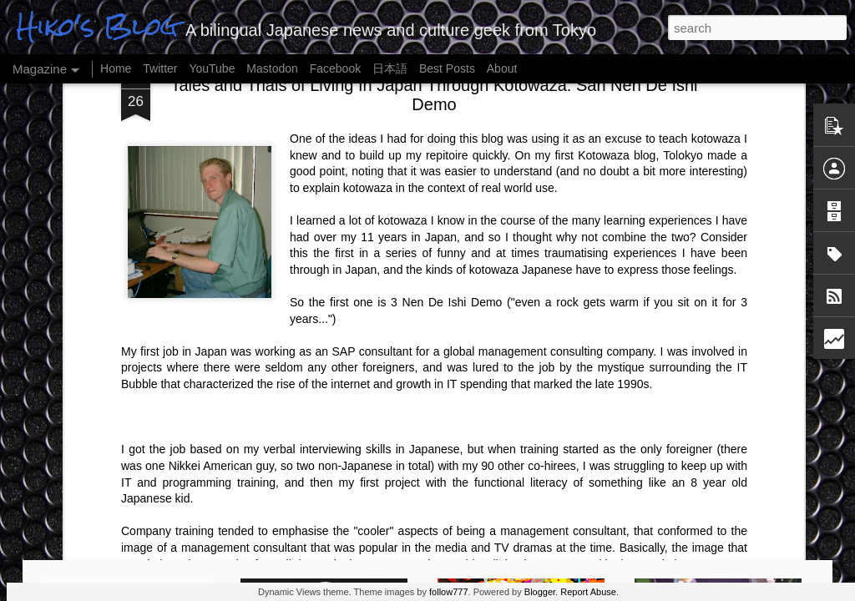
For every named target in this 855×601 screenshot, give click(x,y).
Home (115, 68)
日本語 (389, 68)
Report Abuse (588, 592)
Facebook (335, 68)
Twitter (160, 68)
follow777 (448, 592)
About (502, 68)
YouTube (212, 68)
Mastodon (271, 68)
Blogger (539, 592)
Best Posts (447, 68)
